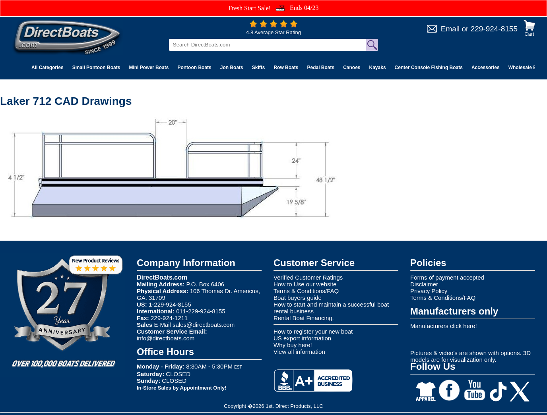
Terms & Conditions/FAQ (306, 291)
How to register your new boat (313, 331)
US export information (302, 338)
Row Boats (286, 67)
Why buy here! (293, 345)
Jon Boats (231, 67)
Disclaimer (424, 284)
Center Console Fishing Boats (429, 67)
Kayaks (377, 67)
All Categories (47, 67)
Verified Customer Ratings (308, 277)
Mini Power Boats (149, 67)
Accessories (485, 67)
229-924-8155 (494, 29)
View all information (299, 351)
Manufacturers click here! (443, 325)
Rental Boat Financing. (304, 318)
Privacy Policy (428, 291)
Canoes (351, 67)
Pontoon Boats (194, 67)
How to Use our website (305, 284)
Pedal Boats (320, 67)
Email (450, 29)
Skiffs (258, 67)
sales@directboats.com (204, 324)
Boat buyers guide (298, 297)
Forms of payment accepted (447, 277)
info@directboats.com (165, 338)
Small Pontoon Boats (96, 67)
